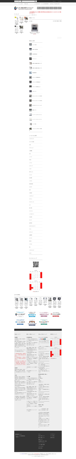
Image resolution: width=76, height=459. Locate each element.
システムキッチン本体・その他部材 (35, 129)
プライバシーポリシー (41, 442)
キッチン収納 (32, 124)
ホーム (15, 3)
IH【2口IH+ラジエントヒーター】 (35, 105)
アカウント (53, 1)
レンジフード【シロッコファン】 (35, 119)
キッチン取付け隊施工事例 (44, 3)
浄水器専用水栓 (33, 54)
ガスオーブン (32, 91)
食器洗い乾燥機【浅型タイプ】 (35, 68)
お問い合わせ (51, 3)
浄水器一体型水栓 (33, 49)
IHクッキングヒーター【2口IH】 (35, 100)
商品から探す (25, 3)
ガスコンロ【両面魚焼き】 (35, 77)
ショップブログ (40, 446)
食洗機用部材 (32, 72)
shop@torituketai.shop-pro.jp (44, 454)
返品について (40, 439)
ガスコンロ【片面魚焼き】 (35, 82)
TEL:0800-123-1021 (56, 3)
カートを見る (52, 435)
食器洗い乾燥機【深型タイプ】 (35, 63)
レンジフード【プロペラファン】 (35, 114)
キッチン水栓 (32, 44)
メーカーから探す (20, 3)
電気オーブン (32, 110)
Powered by (38, 456)
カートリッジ (32, 58)
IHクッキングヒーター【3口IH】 (35, 96)
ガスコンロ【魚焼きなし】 (35, 86)
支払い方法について (41, 435)
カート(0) (59, 1)
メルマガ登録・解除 (36, 3)
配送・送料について (41, 437)
